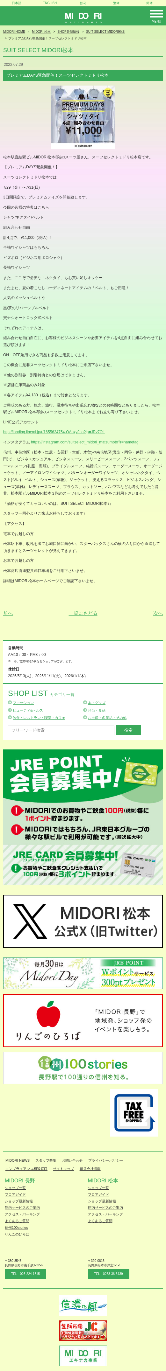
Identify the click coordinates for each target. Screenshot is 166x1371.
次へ (158, 613)
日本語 (16, 3)
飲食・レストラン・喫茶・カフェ (39, 718)
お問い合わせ (72, 1160)
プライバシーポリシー (105, 1160)
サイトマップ (63, 1169)
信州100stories (16, 1227)
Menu (156, 21)
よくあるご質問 (17, 1221)
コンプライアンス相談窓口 (26, 1169)
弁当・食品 (96, 710)
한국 (83, 3)
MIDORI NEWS (17, 1160)
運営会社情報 (90, 1169)
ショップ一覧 (15, 1188)
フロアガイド (15, 1194)
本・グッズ (96, 703)
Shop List (41, 693)
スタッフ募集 (45, 1160)
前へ (8, 613)
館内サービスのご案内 (22, 1207)
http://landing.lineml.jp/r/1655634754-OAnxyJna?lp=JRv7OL (54, 432)
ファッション (23, 703)
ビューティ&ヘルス (28, 710)
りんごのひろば (17, 1234)
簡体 (149, 3)
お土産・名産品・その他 (107, 718)
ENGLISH (50, 3)
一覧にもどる (83, 613)
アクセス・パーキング (22, 1214)
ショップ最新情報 (19, 1201)
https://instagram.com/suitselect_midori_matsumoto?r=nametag (84, 442)
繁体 (116, 3)
